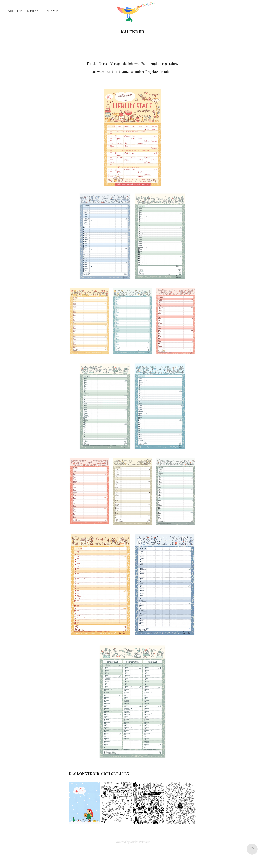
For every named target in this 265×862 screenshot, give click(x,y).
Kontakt (33, 11)
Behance (51, 11)
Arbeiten (15, 11)
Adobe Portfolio (140, 842)
